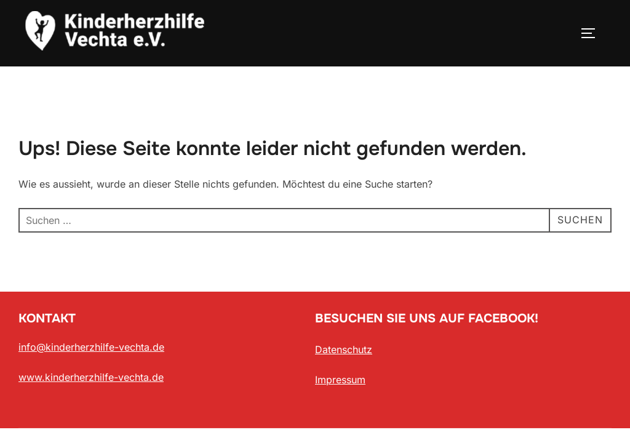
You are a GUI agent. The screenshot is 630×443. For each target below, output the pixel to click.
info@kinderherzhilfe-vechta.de (91, 347)
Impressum (340, 379)
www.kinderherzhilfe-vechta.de (91, 377)
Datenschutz (343, 349)
